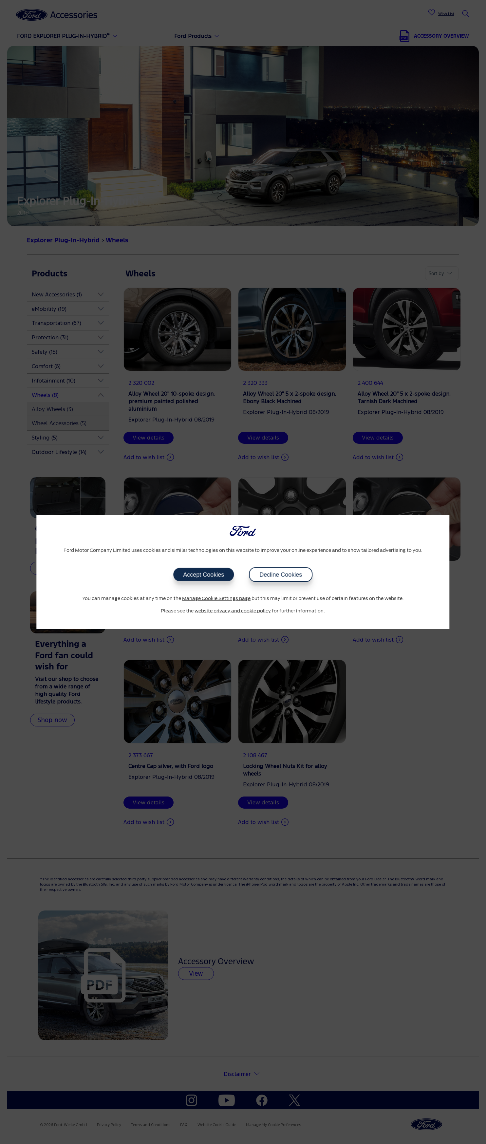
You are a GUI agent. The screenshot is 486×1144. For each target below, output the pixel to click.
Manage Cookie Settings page (216, 598)
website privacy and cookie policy (233, 611)
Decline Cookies (280, 575)
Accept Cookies (203, 575)
